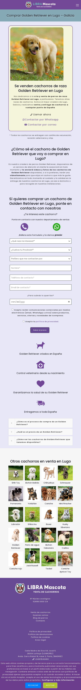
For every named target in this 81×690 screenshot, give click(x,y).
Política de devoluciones (40, 634)
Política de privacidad (40, 631)
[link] (40, 423)
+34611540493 (42, 659)
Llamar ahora (40, 114)
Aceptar (50, 685)
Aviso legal (40, 640)
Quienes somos (40, 615)
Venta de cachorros (40, 612)
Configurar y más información (58, 680)
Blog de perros (40, 618)
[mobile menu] (77, 5)
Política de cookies (40, 637)
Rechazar (33, 685)
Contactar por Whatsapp (40, 119)
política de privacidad (47, 321)
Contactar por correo (40, 124)
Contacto (40, 620)
